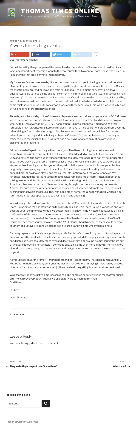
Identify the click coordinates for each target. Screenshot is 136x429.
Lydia (36, 41)
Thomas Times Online (60, 11)
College (19, 315)
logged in (30, 343)
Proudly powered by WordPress (22, 421)
